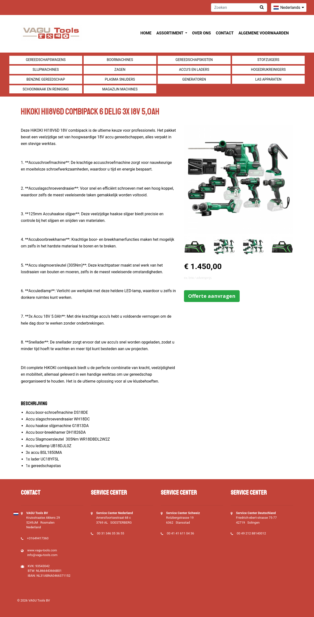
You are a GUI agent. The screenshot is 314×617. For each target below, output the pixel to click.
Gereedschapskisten (194, 60)
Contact (225, 33)
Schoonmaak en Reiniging (46, 89)
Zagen (119, 70)
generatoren (194, 79)
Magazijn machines (120, 89)
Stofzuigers (268, 60)
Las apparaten (268, 79)
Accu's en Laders (194, 70)
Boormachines (120, 60)
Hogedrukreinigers (268, 70)
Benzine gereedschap (45, 79)
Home (145, 33)
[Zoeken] (239, 7)
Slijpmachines (46, 70)
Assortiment (170, 33)
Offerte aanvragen (212, 296)
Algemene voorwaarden (263, 33)
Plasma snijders (120, 79)
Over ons (201, 33)
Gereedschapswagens (45, 60)
